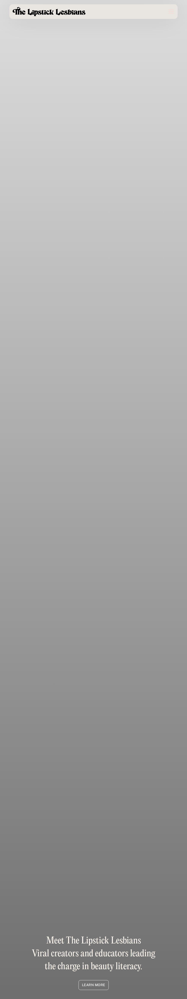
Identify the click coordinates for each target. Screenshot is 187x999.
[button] (168, 11)
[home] (49, 11)
